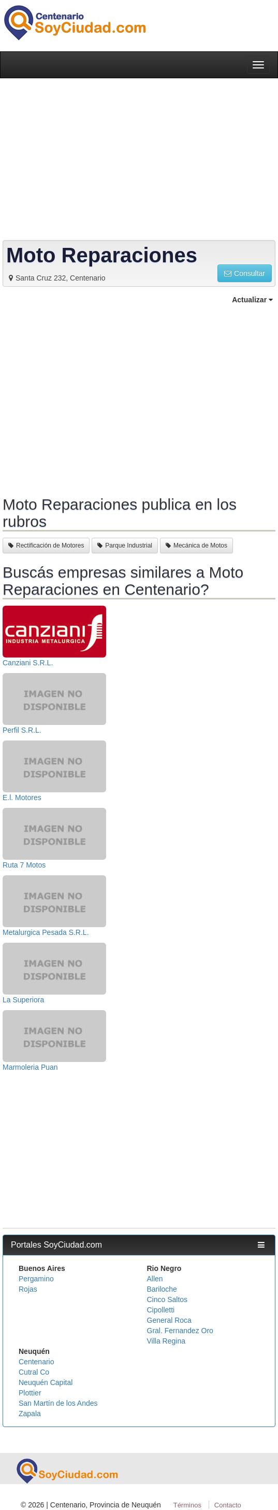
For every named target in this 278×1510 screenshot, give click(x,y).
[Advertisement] (139, 398)
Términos (187, 1505)
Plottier (30, 1393)
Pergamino (36, 1279)
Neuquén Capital (45, 1382)
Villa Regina (166, 1341)
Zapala (30, 1413)
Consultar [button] (244, 273)
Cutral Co (34, 1372)
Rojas (28, 1289)
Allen (155, 1279)
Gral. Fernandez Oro (180, 1330)
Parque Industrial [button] (124, 545)
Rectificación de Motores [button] (46, 545)
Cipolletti (161, 1310)
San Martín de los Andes (58, 1403)
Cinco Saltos (167, 1299)
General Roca (169, 1320)
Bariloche (162, 1289)
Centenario (36, 1362)
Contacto (227, 1505)
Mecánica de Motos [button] (196, 545)
